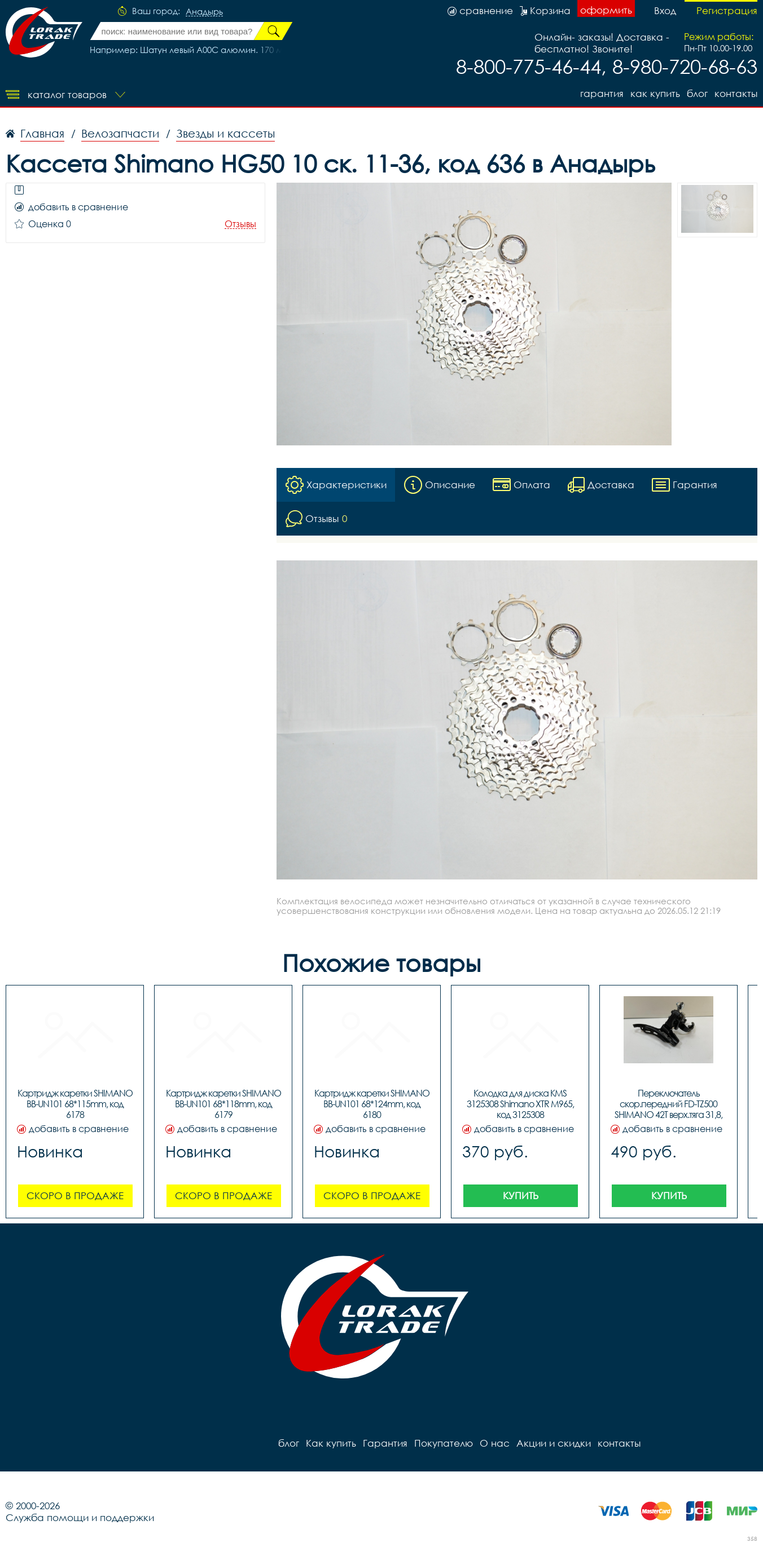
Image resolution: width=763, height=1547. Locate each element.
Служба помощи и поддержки (80, 1517)
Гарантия (602, 93)
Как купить (655, 93)
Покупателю (443, 1443)
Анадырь (204, 11)
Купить (520, 1195)
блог (697, 93)
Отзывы (240, 224)
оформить (606, 10)
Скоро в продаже (75, 1195)
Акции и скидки (553, 1443)
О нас (495, 1443)
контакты (735, 93)
